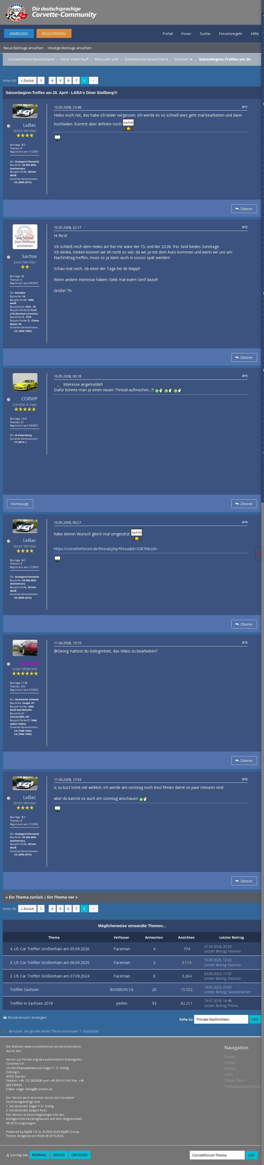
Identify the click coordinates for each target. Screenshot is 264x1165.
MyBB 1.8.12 (32, 1132)
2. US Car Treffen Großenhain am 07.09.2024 (49, 976)
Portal (168, 33)
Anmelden (19, 33)
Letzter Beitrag (215, 951)
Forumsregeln (230, 33)
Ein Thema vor (60, 897)
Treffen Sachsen (24, 989)
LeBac (29, 125)
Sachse (29, 256)
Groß (59, 1154)
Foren (186, 33)
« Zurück (27, 80)
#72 (245, 227)
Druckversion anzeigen (27, 1017)
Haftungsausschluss (242, 1086)
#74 (245, 522)
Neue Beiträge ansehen (23, 47)
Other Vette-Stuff (74, 59)
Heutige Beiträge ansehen (70, 47)
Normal (39, 1154)
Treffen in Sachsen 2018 (31, 1003)
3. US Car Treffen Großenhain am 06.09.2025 (49, 962)
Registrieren (53, 33)
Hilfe (255, 33)
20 (154, 989)
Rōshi (41, 1136)
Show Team (235, 1080)
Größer (79, 1154)
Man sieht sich (107, 59)
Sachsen (181, 59)
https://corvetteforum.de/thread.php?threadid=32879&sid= (106, 548)
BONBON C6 (121, 989)
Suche (205, 33)
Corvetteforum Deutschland (31, 59)
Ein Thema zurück (26, 897)
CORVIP (29, 398)
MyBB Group (70, 1132)
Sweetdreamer (239, 992)
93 (154, 1003)
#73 (245, 376)
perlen (121, 1003)
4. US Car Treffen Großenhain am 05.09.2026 (49, 948)
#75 (245, 642)
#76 (245, 779)
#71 (245, 107)
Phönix (233, 1005)
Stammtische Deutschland (146, 59)
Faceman (122, 948)
